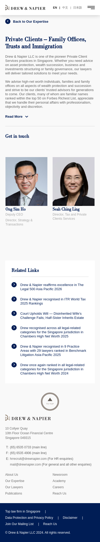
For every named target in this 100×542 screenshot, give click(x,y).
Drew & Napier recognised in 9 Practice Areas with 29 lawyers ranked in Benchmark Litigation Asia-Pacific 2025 (48, 350)
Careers (58, 487)
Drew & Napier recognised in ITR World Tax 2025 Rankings (48, 300)
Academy (59, 481)
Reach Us (59, 493)
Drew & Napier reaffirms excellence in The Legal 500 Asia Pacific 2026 (47, 286)
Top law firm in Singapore (22, 511)
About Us (11, 475)
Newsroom (60, 475)
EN (55, 7)
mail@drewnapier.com (25, 464)
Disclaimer (70, 518)
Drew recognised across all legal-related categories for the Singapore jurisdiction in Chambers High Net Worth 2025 (47, 331)
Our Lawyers (14, 487)
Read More (16, 116)
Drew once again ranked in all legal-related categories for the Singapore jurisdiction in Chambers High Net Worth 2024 (47, 368)
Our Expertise (14, 481)
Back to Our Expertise (26, 21)
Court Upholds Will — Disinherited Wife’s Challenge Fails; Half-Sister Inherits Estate (47, 315)
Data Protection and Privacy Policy (29, 518)
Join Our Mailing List (19, 524)
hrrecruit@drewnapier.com (28, 459)
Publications (13, 493)
